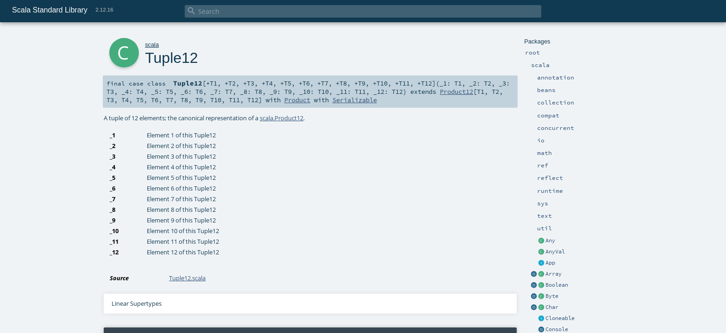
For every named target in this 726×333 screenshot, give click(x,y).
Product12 (456, 91)
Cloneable (560, 318)
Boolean (556, 285)
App (550, 262)
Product (297, 100)
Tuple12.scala (187, 278)
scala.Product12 (281, 118)
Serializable (354, 100)
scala (152, 44)
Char (551, 307)
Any (550, 240)
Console (556, 329)
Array (553, 274)
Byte (551, 296)
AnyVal (555, 251)
